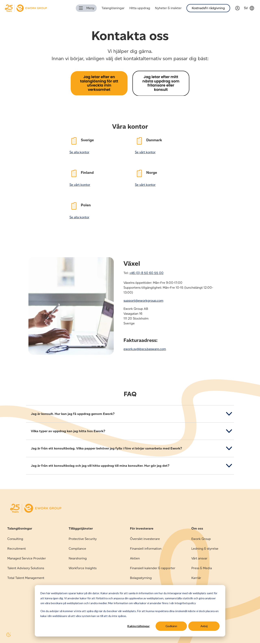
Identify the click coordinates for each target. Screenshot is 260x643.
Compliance (77, 549)
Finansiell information (145, 549)
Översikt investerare (145, 539)
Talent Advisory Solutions (25, 568)
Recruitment (16, 549)
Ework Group (201, 539)
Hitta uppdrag (139, 8)
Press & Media (201, 568)
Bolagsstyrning (141, 578)
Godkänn (171, 626)
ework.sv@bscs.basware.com (145, 349)
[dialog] (130, 610)
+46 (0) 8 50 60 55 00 (146, 273)
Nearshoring (78, 558)
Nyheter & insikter (168, 8)
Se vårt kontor (145, 152)
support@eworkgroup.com (143, 300)
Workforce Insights (82, 568)
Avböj (204, 626)
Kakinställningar (138, 626)
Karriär (196, 578)
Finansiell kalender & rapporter (152, 568)
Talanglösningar (113, 8)
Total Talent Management (25, 578)
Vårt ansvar (199, 558)
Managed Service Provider (26, 558)
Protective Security (83, 539)
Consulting (15, 539)
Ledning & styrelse (204, 549)
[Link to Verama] (239, 8)
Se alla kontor (79, 152)
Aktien (135, 558)
